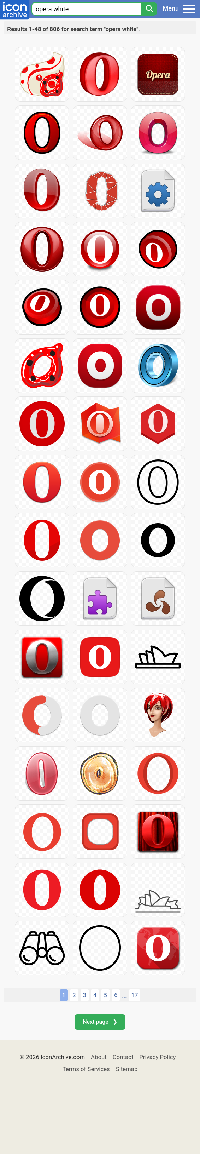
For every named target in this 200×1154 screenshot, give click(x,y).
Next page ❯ (100, 1021)
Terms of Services (86, 1069)
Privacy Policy (157, 1057)
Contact (123, 1057)
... (124, 995)
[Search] (149, 9)
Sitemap (127, 1069)
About (99, 1057)
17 (134, 995)
